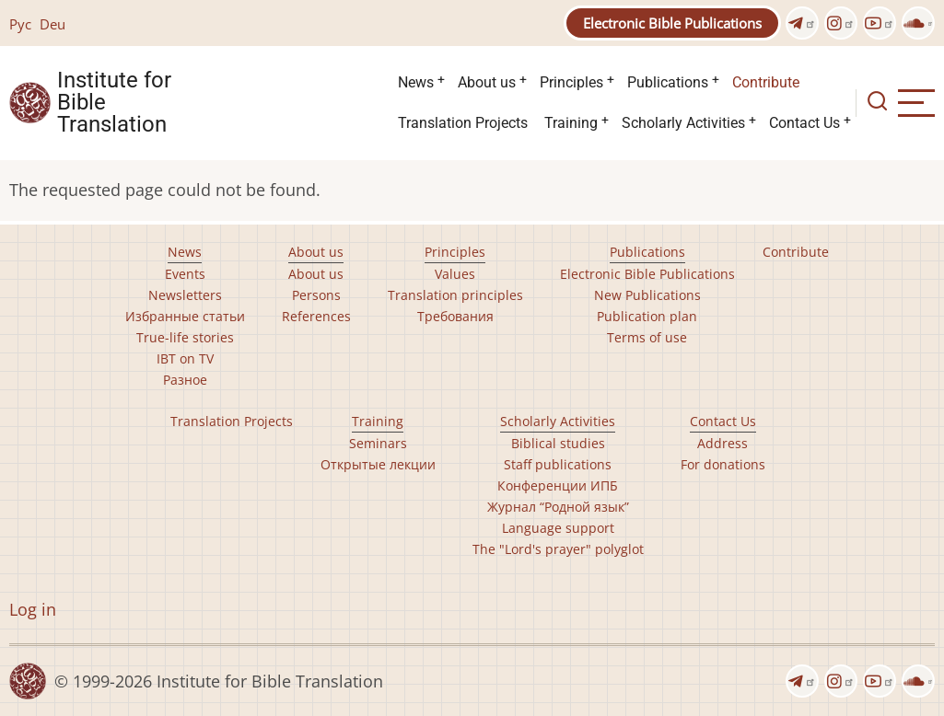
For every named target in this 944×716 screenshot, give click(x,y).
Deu (52, 24)
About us (487, 82)
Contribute (765, 82)
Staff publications (558, 464)
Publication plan (647, 316)
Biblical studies (558, 443)
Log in (32, 609)
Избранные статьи (185, 316)
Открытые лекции (378, 464)
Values (455, 274)
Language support (558, 528)
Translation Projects (463, 123)
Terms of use (647, 337)
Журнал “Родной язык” (558, 506)
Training (571, 123)
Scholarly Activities (683, 123)
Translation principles (455, 295)
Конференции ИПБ (557, 485)
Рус (20, 24)
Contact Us (804, 123)
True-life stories (185, 337)
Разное (185, 379)
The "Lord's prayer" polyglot (558, 549)
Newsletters (185, 295)
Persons (316, 295)
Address (722, 443)
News (416, 82)
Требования (455, 316)
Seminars (378, 443)
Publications (667, 82)
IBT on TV (185, 358)
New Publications (647, 295)
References (316, 316)
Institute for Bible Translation (114, 103)
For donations (723, 464)
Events (185, 274)
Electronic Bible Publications (672, 23)
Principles (571, 82)
